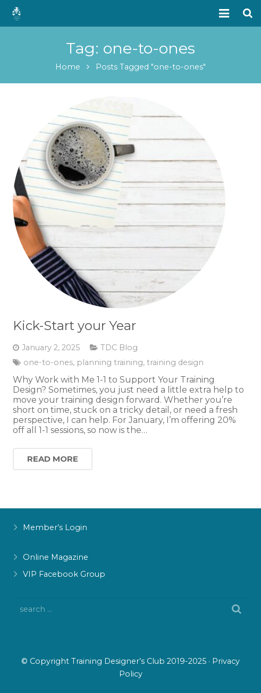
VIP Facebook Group (64, 574)
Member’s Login (55, 527)
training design (175, 362)
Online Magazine (55, 557)
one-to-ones (48, 362)
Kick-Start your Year (74, 325)
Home (67, 67)
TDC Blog (119, 347)
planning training (110, 362)
